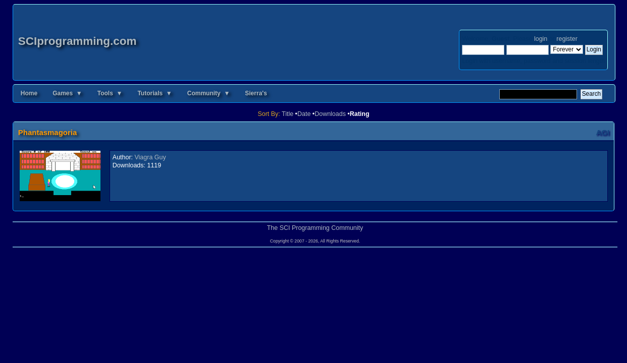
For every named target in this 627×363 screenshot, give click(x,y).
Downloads (330, 113)
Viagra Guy (150, 157)
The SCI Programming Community (315, 227)
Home (29, 93)
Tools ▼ (110, 93)
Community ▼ (208, 93)
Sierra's (256, 93)
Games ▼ (67, 93)
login (540, 38)
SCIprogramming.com (77, 41)
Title (287, 113)
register (566, 38)
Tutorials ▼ (154, 93)
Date (303, 113)
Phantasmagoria (47, 132)
